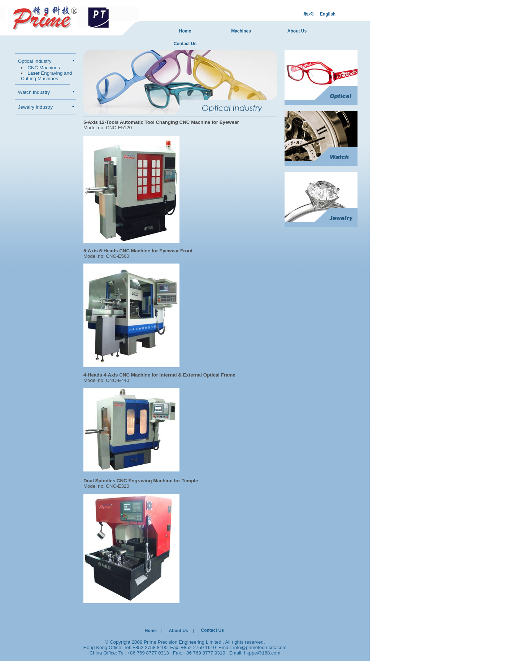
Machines (241, 31)
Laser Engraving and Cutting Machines (46, 75)
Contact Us (185, 43)
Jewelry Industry (35, 107)
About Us (297, 31)
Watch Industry (34, 92)
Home (185, 31)
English (327, 14)
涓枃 (308, 14)
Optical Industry (35, 61)
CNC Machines (43, 67)
